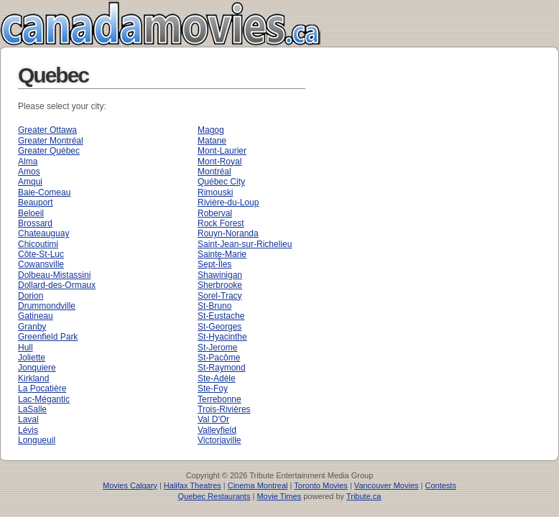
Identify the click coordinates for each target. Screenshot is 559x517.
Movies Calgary (130, 485)
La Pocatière (42, 388)
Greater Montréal (50, 141)
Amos (29, 172)
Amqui (30, 182)
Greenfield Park (48, 337)
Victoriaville (219, 440)
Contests (440, 485)
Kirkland (33, 378)
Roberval (215, 213)
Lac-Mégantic (44, 399)
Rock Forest (221, 223)
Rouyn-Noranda (228, 233)
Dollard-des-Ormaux (57, 285)
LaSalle (32, 409)
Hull (25, 348)
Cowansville (41, 264)
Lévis (28, 430)
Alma (27, 162)
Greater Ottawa (47, 130)
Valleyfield (217, 430)
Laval (28, 419)
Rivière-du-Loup (228, 202)
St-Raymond (222, 368)
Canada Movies (140, 23)
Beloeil (31, 213)
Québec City (221, 182)
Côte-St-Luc (41, 254)
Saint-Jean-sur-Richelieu (245, 244)
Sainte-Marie (222, 254)
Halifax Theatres (192, 485)
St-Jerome (217, 348)
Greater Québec (49, 151)
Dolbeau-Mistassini (54, 275)
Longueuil (36, 440)
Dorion (30, 296)
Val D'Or (213, 419)
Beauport (35, 202)
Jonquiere (37, 368)
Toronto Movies (321, 485)
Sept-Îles (214, 264)
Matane (212, 141)
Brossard (35, 223)
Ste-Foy (213, 388)
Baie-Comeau (44, 192)
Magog (211, 130)
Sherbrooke (220, 285)
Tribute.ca (364, 496)
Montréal (214, 172)
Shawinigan (220, 275)
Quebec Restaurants (214, 496)
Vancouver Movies (386, 485)
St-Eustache (221, 316)
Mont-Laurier (222, 151)
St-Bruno (214, 306)
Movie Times (279, 496)
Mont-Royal (219, 162)
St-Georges (219, 327)
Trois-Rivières (224, 409)
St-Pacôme (219, 358)
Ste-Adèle (217, 378)
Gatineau (35, 316)
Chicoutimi (38, 244)
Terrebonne (219, 399)
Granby (32, 327)
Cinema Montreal (258, 485)
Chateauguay (43, 233)
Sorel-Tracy (220, 296)
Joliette (31, 358)
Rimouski (215, 192)
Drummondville (46, 306)
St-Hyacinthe (222, 337)
